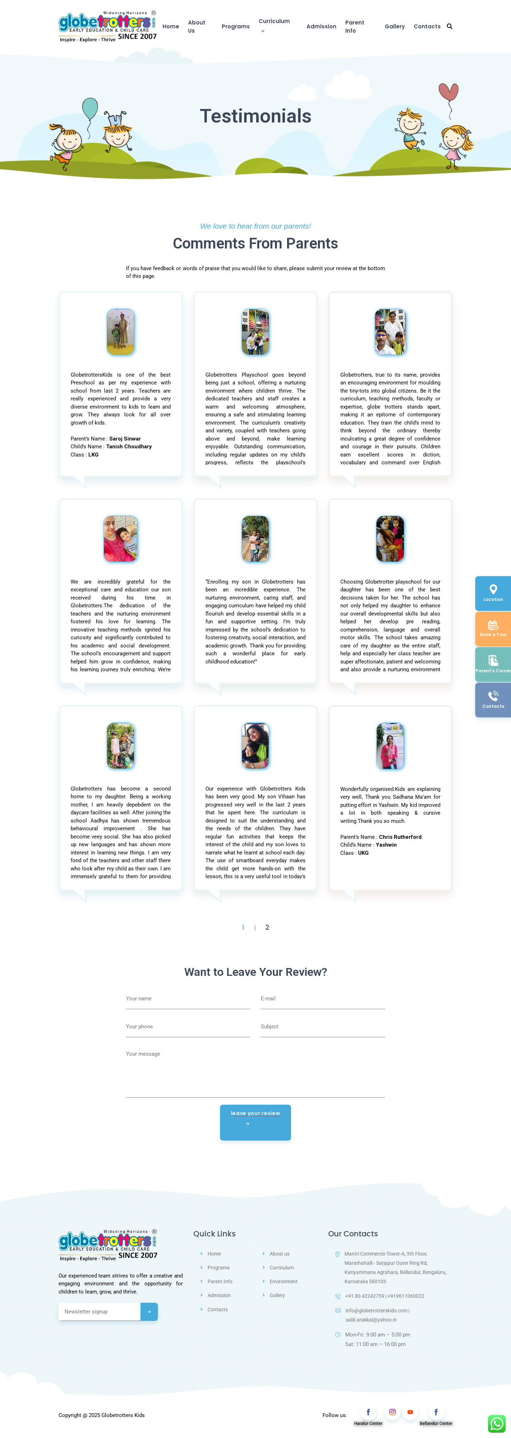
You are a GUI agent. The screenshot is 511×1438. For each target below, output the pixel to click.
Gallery (395, 26)
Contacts (427, 26)
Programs (236, 26)
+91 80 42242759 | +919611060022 (381, 1298)
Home (171, 26)
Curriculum (274, 21)
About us (280, 1254)
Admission (321, 26)
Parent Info (354, 26)
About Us (196, 26)
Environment (285, 1281)
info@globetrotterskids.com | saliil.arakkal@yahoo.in (375, 1317)
